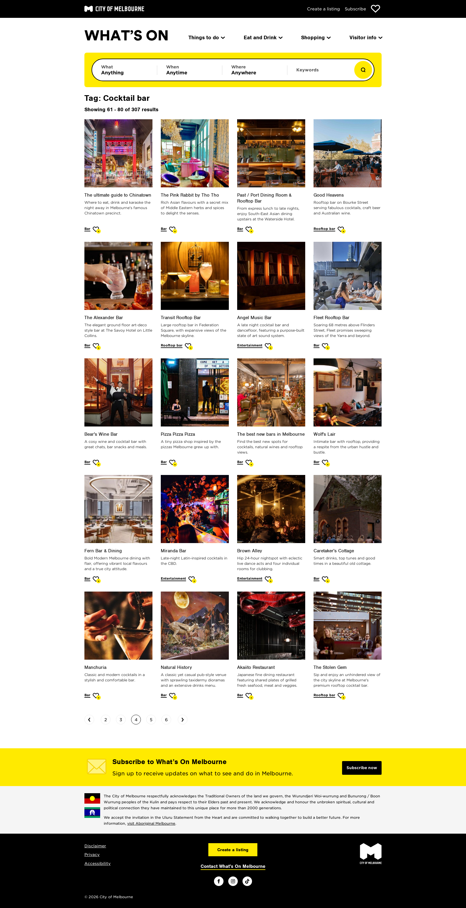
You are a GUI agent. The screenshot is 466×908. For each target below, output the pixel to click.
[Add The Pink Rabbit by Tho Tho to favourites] (173, 230)
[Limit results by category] (124, 69)
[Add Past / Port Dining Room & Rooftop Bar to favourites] (249, 230)
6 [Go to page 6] (166, 719)
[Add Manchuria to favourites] (97, 696)
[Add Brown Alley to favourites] (269, 579)
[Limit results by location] (254, 69)
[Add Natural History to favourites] (173, 696)
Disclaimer (95, 846)
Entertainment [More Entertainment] (249, 345)
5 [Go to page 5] (151, 719)
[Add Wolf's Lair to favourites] (326, 463)
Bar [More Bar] (87, 229)
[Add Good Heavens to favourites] (342, 230)
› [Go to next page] (182, 718)
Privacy (92, 854)
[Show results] (363, 70)
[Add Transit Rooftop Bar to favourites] (189, 346)
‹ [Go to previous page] (89, 718)
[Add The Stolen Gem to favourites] (342, 696)
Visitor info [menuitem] (366, 37)
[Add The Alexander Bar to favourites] (97, 346)
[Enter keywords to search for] (319, 73)
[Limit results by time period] (189, 69)
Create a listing (323, 9)
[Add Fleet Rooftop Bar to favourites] (326, 346)
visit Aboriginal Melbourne (151, 823)
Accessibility (97, 863)
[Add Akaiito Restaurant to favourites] (249, 696)
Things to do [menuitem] (206, 37)
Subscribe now (362, 768)
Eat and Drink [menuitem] (263, 37)
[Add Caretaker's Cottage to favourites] (326, 579)
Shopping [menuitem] (315, 37)
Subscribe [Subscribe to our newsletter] (355, 9)
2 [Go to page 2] (105, 719)
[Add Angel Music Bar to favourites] (269, 346)
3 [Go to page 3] (120, 719)
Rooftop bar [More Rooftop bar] (324, 229)
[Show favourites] (375, 9)
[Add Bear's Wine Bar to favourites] (97, 463)
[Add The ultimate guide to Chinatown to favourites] (97, 230)
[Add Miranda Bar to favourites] (192, 579)
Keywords (307, 70)
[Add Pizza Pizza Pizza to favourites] (173, 463)
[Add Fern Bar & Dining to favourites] (97, 579)
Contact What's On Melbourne (233, 866)
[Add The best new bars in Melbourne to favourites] (249, 463)
